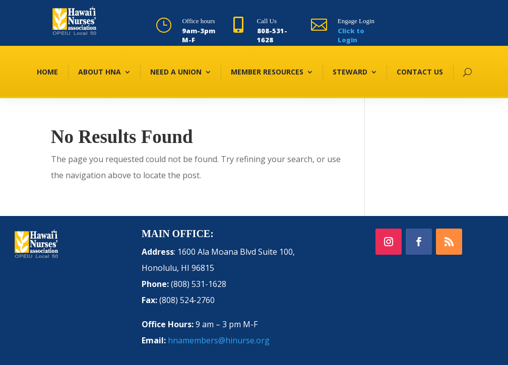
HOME (47, 72)
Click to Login (351, 35)
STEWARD (350, 72)
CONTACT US (420, 72)
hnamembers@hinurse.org (219, 340)
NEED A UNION (176, 72)
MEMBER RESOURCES (267, 72)
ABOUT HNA (99, 72)
